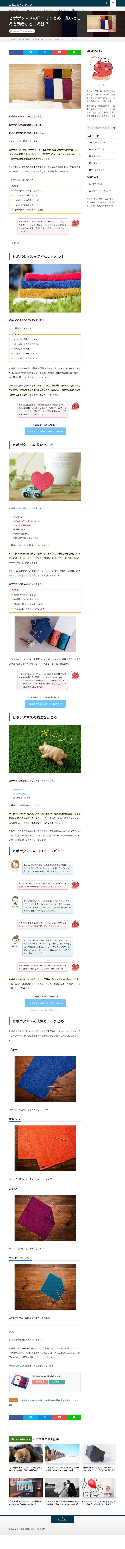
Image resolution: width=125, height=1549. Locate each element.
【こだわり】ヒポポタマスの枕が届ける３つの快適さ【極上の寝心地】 (25, 1476)
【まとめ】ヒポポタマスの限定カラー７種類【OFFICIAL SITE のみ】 (61, 1476)
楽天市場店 (40, 1387)
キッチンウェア (88, 13)
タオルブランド (37, 13)
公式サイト (57, 1387)
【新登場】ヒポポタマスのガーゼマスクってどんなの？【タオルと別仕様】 (98, 1476)
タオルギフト (54, 13)
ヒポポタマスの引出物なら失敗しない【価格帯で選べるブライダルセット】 (61, 1515)
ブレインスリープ (17, 13)
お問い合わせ (96, 189)
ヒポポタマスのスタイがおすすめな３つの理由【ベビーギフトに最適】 (98, 1515)
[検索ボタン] (114, 133)
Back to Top (62, 1534)
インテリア (71, 13)
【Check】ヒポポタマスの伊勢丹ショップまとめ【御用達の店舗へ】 (25, 1515)
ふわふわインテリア (37, 1543)
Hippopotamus (27, 36)
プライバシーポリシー (100, 196)
